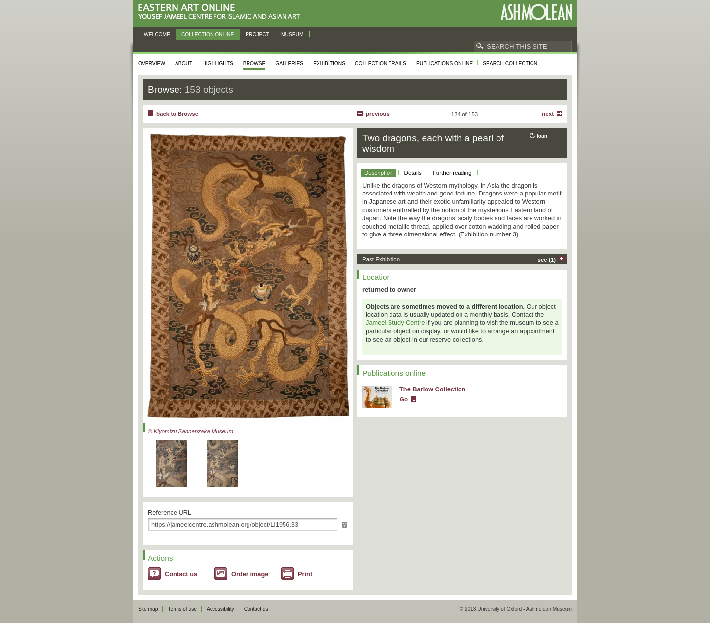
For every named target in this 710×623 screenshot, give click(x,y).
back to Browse (177, 114)
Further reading (452, 173)
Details (413, 173)
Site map (148, 609)
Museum (292, 34)
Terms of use (182, 609)
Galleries (289, 63)
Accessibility (220, 609)
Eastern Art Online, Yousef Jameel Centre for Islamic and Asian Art (221, 12)
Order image (249, 574)
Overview (151, 63)
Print (305, 574)
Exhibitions (329, 63)
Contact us (181, 574)
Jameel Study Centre (395, 322)
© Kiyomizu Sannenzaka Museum (190, 431)
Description (378, 173)
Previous (378, 114)
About (183, 63)
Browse (254, 63)
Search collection (510, 63)
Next (548, 114)
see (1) (547, 260)
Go (404, 399)
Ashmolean (536, 12)
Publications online (444, 63)
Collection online (207, 34)
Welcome (157, 34)
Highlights (217, 63)
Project (257, 34)
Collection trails (380, 63)
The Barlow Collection (432, 389)
